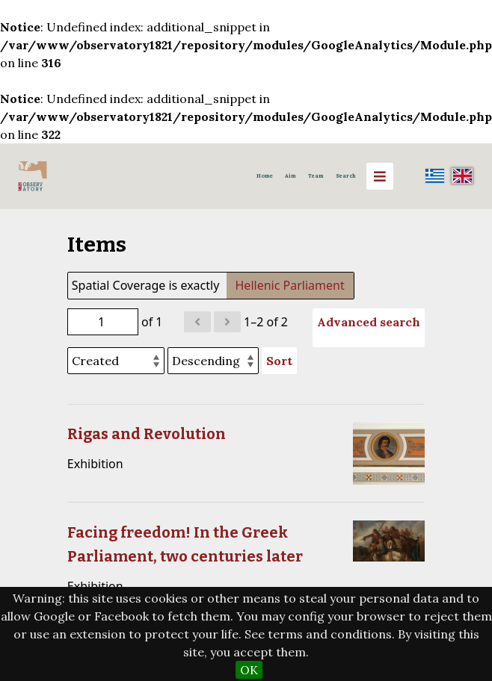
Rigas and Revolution (146, 434)
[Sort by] (115, 360)
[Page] (102, 321)
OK (249, 669)
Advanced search (368, 321)
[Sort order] (213, 360)
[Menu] (379, 176)
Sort (279, 360)
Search (346, 175)
